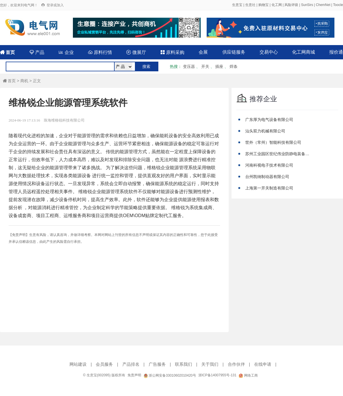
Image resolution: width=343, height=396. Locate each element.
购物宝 (263, 5)
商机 (24, 80)
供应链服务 (233, 52)
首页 (7, 52)
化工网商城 (303, 52)
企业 (66, 52)
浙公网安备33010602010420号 (169, 375)
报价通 (336, 52)
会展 (203, 52)
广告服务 (157, 364)
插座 (219, 66)
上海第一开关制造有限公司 (269, 188)
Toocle (338, 5)
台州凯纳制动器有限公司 (267, 176)
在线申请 (262, 364)
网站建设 (78, 364)
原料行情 (100, 52)
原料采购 (172, 52)
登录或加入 (55, 5)
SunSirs (307, 5)
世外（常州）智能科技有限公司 (273, 142)
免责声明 (134, 375)
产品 (36, 52)
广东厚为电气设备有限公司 (269, 119)
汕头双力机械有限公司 (265, 131)
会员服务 (104, 364)
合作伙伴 (236, 364)
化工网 (277, 5)
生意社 (250, 5)
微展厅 (136, 52)
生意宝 (237, 5)
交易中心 (269, 52)
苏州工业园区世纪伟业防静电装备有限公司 (278, 153)
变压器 (189, 66)
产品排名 (130, 364)
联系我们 (183, 364)
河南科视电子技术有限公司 (269, 165)
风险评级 (291, 5)
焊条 (234, 66)
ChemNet (323, 5)
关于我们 (209, 364)
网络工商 (248, 375)
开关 (205, 66)
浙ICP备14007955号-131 (217, 375)
